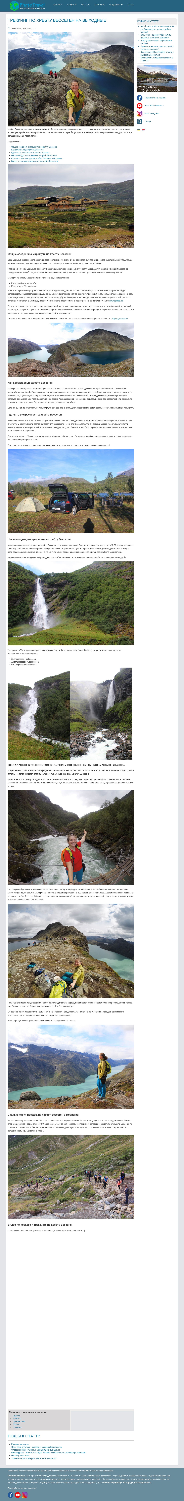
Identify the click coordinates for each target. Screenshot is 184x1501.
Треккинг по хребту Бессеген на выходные (57, 20)
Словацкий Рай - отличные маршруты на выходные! (35, 1450)
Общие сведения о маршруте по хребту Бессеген (34, 147)
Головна (57, 5)
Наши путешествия (20, 1455)
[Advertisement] (71, 1327)
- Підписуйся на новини (151, 98)
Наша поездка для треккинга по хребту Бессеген (34, 155)
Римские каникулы (20, 1444)
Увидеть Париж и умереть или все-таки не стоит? (34, 1458)
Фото (84, 5)
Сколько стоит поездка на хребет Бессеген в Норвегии (36, 158)
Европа (16, 1424)
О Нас (131, 5)
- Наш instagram (147, 113)
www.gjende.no (116, 301)
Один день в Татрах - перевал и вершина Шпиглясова (36, 1447)
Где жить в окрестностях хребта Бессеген (30, 152)
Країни (98, 5)
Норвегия (17, 1427)
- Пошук (144, 121)
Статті (70, 5)
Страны (16, 1416)
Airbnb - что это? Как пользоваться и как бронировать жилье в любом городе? (157, 29)
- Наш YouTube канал (150, 105)
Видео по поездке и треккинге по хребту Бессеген (34, 161)
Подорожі (114, 5)
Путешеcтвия (19, 1421)
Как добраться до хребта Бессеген (27, 150)
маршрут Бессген (120, 318)
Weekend (17, 1418)
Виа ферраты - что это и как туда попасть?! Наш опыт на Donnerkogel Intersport (48, 1453)
